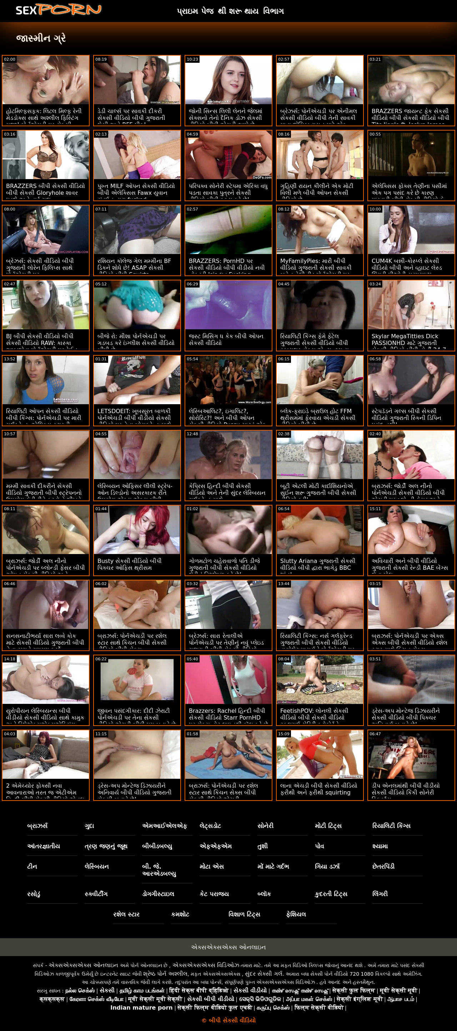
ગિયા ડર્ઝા (327, 866)
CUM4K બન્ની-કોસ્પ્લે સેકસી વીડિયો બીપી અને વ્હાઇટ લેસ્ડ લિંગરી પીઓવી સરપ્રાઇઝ (407, 268)
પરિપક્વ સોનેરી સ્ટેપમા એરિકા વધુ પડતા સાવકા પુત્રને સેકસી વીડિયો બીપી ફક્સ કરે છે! (228, 193)
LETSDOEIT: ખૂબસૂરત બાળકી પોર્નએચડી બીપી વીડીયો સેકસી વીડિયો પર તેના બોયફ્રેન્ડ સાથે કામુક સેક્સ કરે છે (134, 421)
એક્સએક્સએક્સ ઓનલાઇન (228, 947)
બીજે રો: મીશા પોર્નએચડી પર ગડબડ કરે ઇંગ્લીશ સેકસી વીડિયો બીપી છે (136, 343)
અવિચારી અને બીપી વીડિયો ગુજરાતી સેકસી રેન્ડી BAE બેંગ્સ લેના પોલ (410, 568)
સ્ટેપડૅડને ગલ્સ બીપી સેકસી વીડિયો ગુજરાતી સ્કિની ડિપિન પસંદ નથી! (406, 418)
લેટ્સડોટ (210, 825)
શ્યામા (380, 846)
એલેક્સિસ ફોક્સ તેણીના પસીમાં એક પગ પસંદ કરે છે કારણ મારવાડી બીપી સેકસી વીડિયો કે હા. (409, 196)
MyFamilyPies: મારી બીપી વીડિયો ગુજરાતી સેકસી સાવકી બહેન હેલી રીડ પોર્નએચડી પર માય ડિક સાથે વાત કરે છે (316, 271)
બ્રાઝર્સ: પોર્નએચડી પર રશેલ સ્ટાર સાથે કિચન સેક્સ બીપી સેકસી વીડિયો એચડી (223, 792)
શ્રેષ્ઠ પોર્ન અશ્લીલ (165, 973)
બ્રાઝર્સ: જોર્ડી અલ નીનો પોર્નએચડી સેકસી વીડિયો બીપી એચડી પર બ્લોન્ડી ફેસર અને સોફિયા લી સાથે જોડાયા (408, 496)
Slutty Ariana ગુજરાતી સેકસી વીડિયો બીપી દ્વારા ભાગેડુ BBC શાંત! (318, 568)
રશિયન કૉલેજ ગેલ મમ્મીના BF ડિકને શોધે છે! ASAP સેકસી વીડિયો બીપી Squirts (134, 268)
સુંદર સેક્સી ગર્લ (263, 973)
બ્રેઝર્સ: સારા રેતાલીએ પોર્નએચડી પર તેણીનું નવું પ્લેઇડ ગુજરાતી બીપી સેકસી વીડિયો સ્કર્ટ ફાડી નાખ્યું (226, 646)
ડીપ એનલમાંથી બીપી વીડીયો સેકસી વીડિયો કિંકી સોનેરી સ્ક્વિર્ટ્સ (406, 792)
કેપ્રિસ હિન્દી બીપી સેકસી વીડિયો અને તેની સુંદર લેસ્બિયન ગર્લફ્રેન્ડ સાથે (227, 493)
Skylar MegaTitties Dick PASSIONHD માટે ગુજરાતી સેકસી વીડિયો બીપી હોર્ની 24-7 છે (409, 346)
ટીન (32, 866)
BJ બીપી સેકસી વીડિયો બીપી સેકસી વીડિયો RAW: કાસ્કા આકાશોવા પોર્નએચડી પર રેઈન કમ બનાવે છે (41, 346)
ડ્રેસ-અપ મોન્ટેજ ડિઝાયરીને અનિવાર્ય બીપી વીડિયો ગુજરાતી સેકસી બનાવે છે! (134, 792)
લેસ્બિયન (97, 866)
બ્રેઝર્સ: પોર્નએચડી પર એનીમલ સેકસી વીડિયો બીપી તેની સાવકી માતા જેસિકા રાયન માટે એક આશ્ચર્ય (318, 121)
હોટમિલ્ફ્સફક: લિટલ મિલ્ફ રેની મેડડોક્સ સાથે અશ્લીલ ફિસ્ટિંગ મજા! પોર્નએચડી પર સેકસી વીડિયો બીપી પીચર (44, 121)
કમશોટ (180, 914)
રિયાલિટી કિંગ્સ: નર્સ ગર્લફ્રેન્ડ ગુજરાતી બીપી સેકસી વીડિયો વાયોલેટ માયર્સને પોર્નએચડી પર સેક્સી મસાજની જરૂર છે (317, 646)
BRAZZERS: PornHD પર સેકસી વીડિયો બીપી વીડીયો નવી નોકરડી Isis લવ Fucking (227, 268)
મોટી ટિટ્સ (328, 825)
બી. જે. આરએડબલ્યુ (159, 870)
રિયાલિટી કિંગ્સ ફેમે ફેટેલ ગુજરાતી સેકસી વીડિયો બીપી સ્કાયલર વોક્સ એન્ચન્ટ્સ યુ (314, 343)
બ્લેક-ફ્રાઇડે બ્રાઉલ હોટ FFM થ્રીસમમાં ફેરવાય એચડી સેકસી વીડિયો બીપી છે (318, 418)
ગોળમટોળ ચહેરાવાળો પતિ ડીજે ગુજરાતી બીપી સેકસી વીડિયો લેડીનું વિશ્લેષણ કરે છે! (224, 568)
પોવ (319, 846)
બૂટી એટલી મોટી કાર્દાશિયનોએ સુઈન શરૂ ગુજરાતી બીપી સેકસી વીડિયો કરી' (318, 493)
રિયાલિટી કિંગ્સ (391, 825)
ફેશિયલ (296, 914)
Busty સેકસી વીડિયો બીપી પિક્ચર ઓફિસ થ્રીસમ (129, 564)
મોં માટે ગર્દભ (273, 866)
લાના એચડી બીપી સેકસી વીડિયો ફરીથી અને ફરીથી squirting (318, 789)
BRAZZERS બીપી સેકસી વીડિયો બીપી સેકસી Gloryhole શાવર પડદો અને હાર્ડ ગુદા (45, 193)
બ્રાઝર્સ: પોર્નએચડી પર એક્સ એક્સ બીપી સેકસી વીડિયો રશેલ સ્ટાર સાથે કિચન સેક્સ (409, 643)
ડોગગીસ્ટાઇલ (158, 894)
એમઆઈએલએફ (164, 825)
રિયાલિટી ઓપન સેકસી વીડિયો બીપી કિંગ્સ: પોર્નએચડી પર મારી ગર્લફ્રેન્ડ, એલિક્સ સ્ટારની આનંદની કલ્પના (43, 421)
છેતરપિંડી (383, 866)
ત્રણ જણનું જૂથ (106, 846)
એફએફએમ (216, 846)
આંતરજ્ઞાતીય (43, 846)
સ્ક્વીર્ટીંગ (96, 894)
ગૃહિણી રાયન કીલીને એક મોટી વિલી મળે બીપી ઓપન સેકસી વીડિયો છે (316, 193)
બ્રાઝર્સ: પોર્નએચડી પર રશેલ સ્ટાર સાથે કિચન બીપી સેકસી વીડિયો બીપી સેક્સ (132, 643)
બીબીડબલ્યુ (157, 846)
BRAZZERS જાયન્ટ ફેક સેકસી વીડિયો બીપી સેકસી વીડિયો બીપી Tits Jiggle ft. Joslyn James (411, 118)
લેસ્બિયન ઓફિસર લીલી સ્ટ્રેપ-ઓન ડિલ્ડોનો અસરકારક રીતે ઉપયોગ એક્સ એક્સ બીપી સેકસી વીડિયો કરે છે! (134, 496)
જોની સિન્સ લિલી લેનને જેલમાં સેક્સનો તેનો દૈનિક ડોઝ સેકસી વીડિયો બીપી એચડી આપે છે (225, 118)
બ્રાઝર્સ (37, 825)
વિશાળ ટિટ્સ (244, 914)
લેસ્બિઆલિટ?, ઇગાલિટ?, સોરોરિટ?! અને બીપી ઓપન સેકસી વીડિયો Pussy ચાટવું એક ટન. (227, 421)
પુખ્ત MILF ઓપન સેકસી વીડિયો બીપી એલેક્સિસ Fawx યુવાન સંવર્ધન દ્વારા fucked (136, 193)
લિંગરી (380, 894)
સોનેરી (265, 825)
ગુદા (89, 825)
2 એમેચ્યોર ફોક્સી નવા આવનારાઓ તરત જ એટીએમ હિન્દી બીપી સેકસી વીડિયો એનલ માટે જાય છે (45, 795)
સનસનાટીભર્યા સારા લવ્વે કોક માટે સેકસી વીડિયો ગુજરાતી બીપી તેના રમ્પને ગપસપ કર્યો (45, 643)
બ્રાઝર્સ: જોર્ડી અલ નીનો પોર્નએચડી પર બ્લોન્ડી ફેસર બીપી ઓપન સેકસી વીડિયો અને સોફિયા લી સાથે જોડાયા (45, 571)
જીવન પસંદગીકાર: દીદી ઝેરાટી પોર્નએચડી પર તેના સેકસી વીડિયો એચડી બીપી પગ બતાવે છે (136, 717)
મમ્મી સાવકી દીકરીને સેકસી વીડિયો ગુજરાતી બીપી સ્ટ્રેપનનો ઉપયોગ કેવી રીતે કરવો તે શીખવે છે (44, 496)
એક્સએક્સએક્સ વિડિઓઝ (205, 965)
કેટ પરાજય (214, 894)
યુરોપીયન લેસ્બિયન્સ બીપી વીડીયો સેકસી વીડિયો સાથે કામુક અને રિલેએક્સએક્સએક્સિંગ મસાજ (45, 721)
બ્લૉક (264, 894)
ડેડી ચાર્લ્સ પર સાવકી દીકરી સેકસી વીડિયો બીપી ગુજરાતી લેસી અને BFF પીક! (131, 118)
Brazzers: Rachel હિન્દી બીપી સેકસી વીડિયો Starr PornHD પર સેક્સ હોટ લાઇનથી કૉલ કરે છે (228, 717)
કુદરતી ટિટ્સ (331, 894)
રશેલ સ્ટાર (126, 914)
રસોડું (33, 894)
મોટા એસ (212, 866)
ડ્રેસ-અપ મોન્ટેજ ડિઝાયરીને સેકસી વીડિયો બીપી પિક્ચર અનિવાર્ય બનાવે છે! (406, 717)
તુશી (262, 846)
